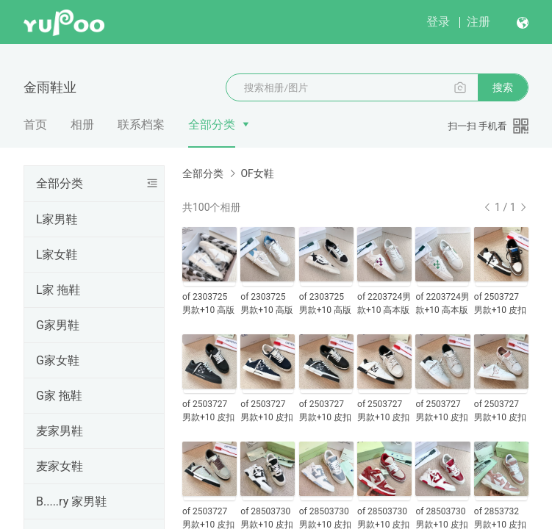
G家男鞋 (57, 325)
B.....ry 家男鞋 (71, 501)
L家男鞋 (57, 219)
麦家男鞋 (59, 431)
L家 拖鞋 (58, 290)
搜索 (502, 87)
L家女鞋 (57, 255)
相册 (82, 125)
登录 (438, 22)
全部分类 (211, 125)
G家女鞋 (57, 360)
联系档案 (141, 125)
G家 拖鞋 (59, 396)
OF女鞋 (256, 173)
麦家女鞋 (59, 466)
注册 (478, 22)
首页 (35, 125)
